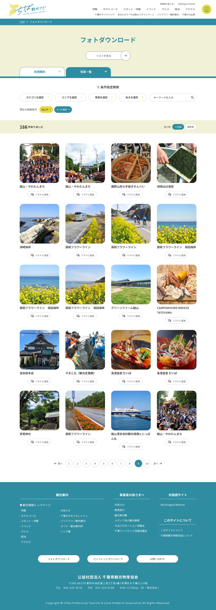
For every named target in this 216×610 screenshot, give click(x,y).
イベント (151, 9)
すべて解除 (61, 109)
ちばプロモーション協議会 (130, 525)
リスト (38, 194)
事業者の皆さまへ (167, 3)
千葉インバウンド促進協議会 (131, 531)
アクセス (190, 9)
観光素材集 (121, 515)
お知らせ (66, 510)
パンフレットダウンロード (108, 559)
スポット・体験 (132, 9)
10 (147, 463)
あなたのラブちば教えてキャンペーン (136, 14)
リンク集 (66, 531)
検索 (192, 97)
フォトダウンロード (59, 559)
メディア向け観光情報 (127, 520)
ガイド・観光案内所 (72, 526)
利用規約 (39, 72)
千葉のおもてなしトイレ (74, 516)
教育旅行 (120, 510)
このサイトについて (172, 530)
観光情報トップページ (37, 505)
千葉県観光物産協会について (177, 535)
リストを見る (103, 56)
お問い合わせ (157, 559)
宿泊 (177, 9)
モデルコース (110, 9)
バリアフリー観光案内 (168, 14)
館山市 (45, 109)
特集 (94, 9)
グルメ (165, 9)
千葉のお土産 (188, 14)
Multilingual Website (186, 3)
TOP (22, 22)
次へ (155, 463)
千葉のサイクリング (104, 14)
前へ (60, 463)
